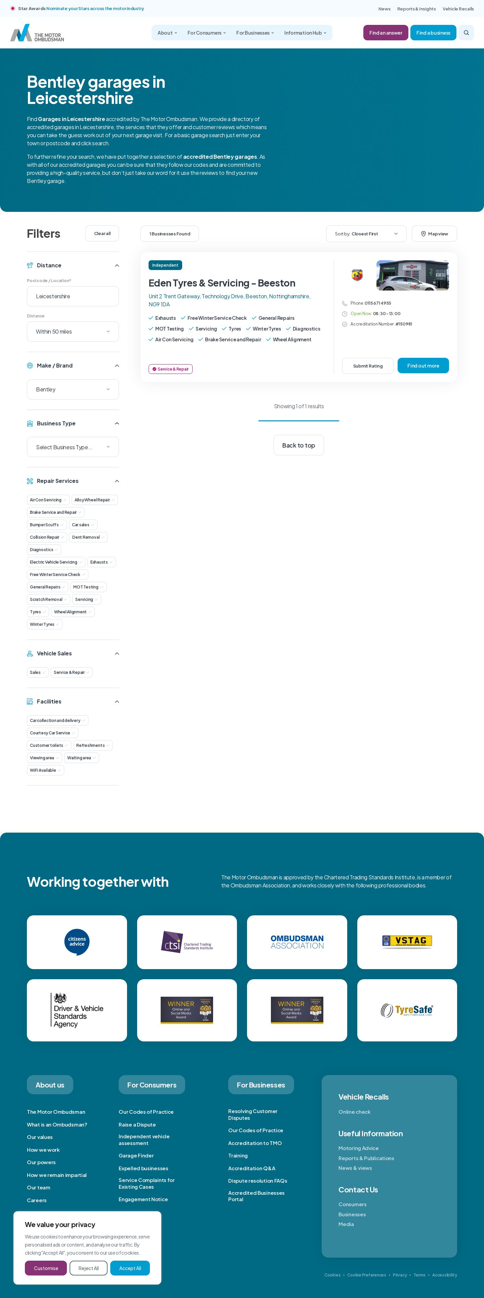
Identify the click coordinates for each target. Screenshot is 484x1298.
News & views (355, 1168)
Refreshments (93, 745)
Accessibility (444, 1274)
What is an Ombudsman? (57, 1124)
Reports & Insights (416, 8)
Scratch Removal (48, 599)
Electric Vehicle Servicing (56, 562)
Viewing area (44, 757)
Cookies (332, 1274)
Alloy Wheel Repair (95, 499)
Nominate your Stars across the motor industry (95, 8)
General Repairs (47, 586)
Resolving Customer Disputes (253, 1114)
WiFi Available (45, 770)
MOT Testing (88, 586)
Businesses (352, 1214)
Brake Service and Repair (56, 512)
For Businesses (255, 33)
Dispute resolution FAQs (257, 1180)
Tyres (38, 611)
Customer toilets (49, 745)
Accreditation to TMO (255, 1143)
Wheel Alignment (73, 611)
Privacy (400, 1274)
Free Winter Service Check (57, 574)
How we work (43, 1149)
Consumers (352, 1204)
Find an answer (385, 33)
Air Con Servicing (48, 499)
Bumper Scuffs (47, 524)
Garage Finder (136, 1155)
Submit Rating (368, 366)
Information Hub (305, 33)
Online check (354, 1111)
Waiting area (81, 757)
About (167, 33)
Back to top (298, 445)
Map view (434, 233)
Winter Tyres (44, 624)
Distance (36, 315)
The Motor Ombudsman (56, 1111)
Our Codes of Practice (146, 1111)
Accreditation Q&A (251, 1168)
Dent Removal (88, 537)
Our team (38, 1187)
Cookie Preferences (366, 1274)
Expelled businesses (143, 1168)
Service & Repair (72, 672)
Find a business (433, 33)
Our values (40, 1137)
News (384, 8)
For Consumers (207, 33)
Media (346, 1224)
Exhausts (101, 562)
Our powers (41, 1162)
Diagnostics (44, 549)
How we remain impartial (57, 1175)
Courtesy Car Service (52, 732)
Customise (46, 1268)
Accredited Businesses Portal (256, 1195)
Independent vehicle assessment (144, 1139)
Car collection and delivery (57, 720)
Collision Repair (47, 537)
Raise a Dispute (137, 1124)
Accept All (130, 1268)
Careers (37, 1200)
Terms (419, 1274)
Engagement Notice (143, 1199)
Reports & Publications (366, 1158)
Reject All (89, 1268)
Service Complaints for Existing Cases (146, 1183)
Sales (38, 672)
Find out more (423, 365)
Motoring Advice (358, 1148)
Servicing (86, 599)
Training (238, 1155)
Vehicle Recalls (458, 8)
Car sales (83, 524)
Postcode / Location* (49, 280)
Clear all (102, 233)
